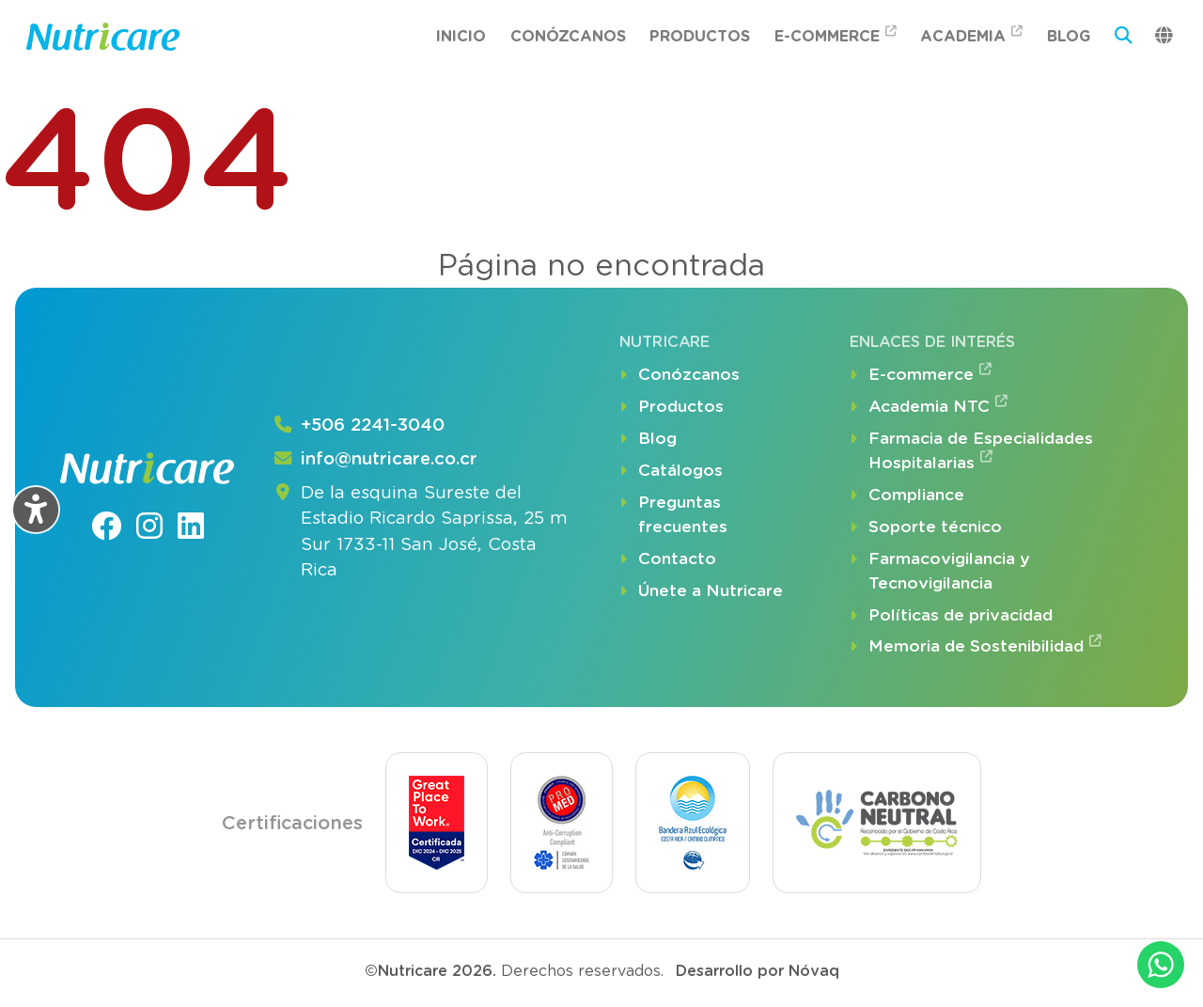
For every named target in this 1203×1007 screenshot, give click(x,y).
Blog (1068, 36)
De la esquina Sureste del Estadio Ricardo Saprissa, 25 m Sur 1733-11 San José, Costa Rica (420, 532)
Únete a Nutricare (701, 591)
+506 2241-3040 (358, 426)
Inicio (461, 36)
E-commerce (835, 34)
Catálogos (671, 471)
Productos (699, 36)
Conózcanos (568, 36)
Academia (971, 34)
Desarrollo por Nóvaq (757, 971)
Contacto (667, 559)
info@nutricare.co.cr (374, 460)
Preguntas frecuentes (673, 515)
